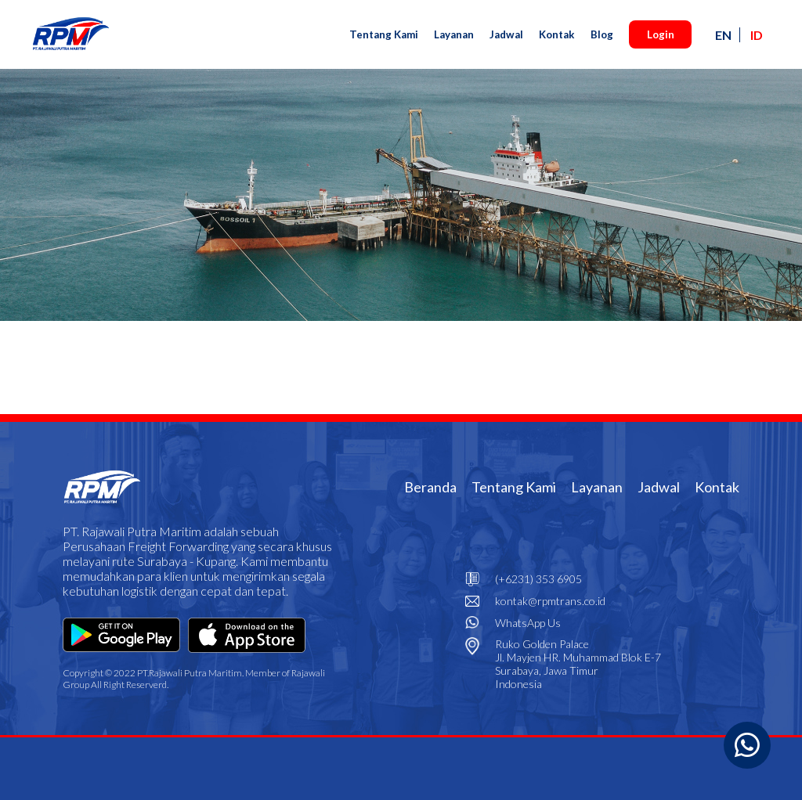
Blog (602, 34)
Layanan (454, 34)
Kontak (557, 34)
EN (723, 34)
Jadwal (506, 34)
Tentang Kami (383, 34)
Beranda (430, 486)
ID (756, 34)
